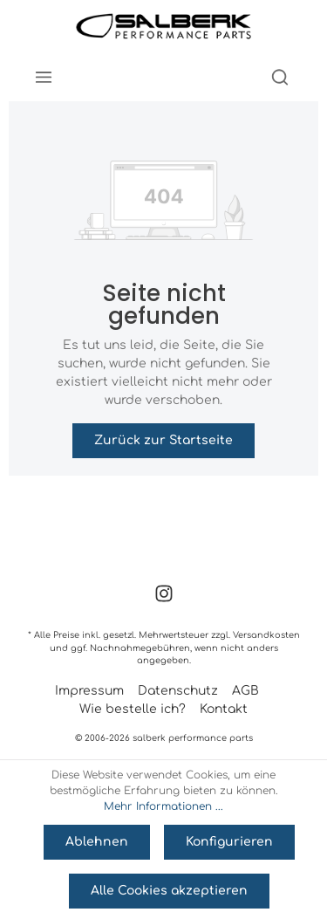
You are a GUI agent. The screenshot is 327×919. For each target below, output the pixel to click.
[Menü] (43, 76)
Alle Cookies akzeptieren (169, 890)
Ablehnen (96, 841)
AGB (245, 690)
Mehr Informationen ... (163, 806)
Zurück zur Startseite (163, 440)
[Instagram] (164, 599)
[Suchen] (279, 76)
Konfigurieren (229, 841)
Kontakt (224, 709)
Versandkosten (266, 635)
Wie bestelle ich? (132, 709)
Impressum (89, 690)
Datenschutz (178, 690)
